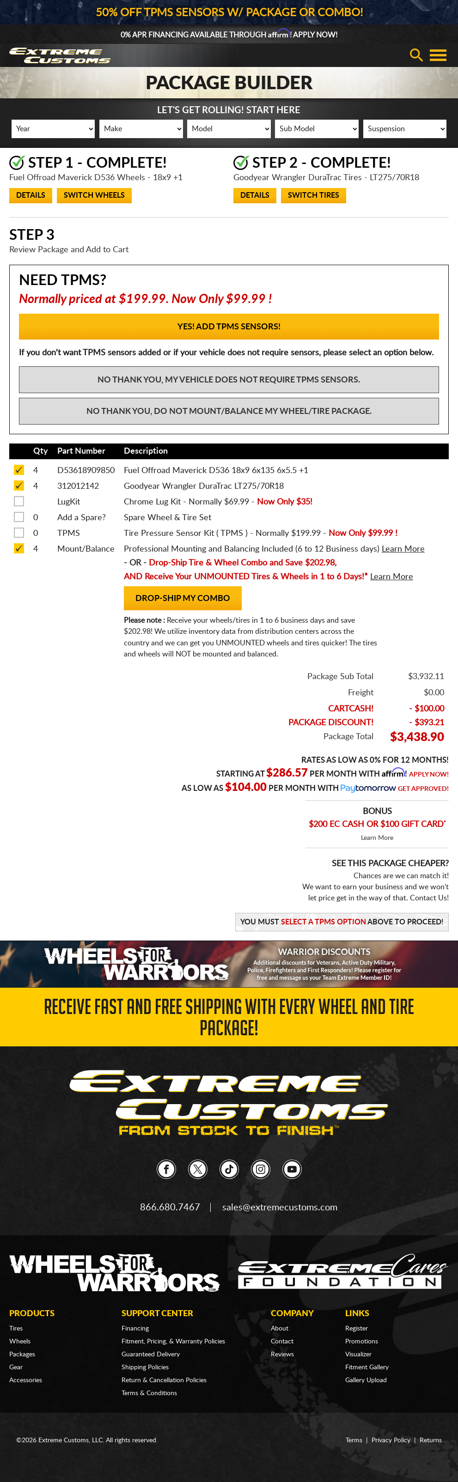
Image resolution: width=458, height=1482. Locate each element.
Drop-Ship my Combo (182, 599)
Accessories (25, 1380)
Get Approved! (423, 789)
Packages (22, 1354)
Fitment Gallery (367, 1367)
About (279, 1328)
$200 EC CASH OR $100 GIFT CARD (377, 824)
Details (30, 195)
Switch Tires (313, 195)
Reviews (282, 1354)
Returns (431, 1440)
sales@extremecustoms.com (279, 1207)
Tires (16, 1328)
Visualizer (358, 1354)
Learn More (377, 838)
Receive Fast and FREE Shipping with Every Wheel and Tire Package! (229, 1020)
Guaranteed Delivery (151, 1354)
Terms (354, 1440)
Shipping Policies (145, 1367)
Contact (282, 1341)
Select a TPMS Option (323, 922)
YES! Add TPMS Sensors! (229, 327)
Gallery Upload (366, 1380)
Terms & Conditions (149, 1393)
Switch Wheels (94, 195)
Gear (16, 1367)
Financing (135, 1328)
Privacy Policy (391, 1440)
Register (356, 1328)
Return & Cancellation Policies (164, 1380)
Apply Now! (429, 774)
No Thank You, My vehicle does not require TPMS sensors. (229, 380)
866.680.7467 (170, 1207)
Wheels (20, 1341)
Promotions (361, 1341)
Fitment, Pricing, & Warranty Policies (173, 1341)
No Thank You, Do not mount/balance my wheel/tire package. (229, 411)
